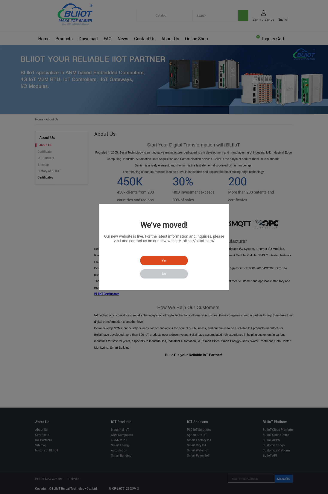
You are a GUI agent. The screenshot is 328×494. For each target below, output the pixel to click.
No (164, 273)
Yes (164, 260)
